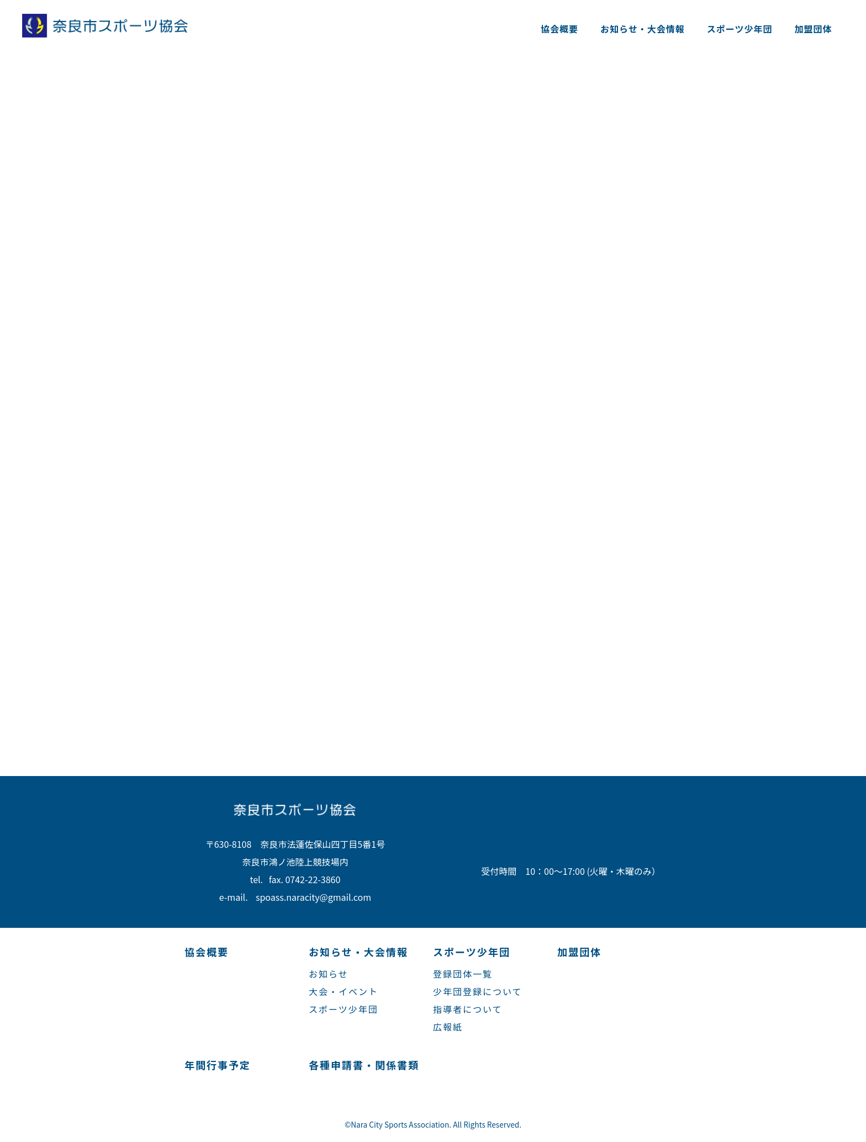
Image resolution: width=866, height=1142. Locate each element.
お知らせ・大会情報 (642, 28)
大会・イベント (343, 991)
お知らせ (328, 973)
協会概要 (559, 28)
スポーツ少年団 (740, 28)
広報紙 (448, 1026)
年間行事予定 (217, 1065)
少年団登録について (477, 991)
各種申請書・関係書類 (364, 1065)
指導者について (468, 1009)
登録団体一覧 (463, 973)
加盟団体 (813, 28)
